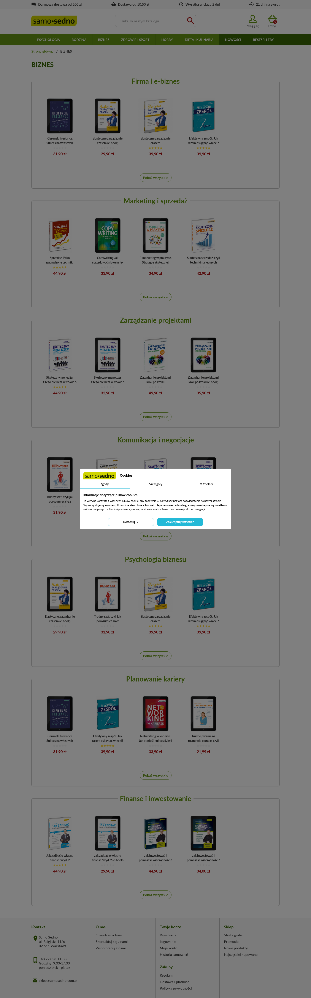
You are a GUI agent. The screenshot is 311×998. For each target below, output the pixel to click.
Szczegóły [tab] (155, 484)
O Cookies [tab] (206, 484)
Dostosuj (131, 522)
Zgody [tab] (104, 484)
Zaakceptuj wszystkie (180, 522)
